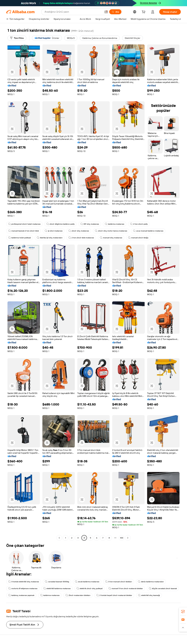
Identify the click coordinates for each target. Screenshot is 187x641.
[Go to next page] (128, 538)
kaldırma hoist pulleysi (19, 237)
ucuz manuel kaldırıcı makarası (148, 231)
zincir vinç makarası (78, 231)
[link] (183, 611)
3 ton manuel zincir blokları (118, 581)
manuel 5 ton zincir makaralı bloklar (125, 588)
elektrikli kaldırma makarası (57, 588)
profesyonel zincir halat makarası (24, 224)
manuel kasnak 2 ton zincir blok (23, 231)
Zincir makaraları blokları (77, 595)
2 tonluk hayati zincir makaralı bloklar (114, 595)
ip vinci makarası (53, 231)
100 (121, 538)
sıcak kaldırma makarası (87, 581)
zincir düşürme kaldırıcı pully (60, 224)
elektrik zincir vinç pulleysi (90, 588)
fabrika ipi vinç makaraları (49, 237)
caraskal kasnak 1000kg (57, 581)
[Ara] (115, 11)
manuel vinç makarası (111, 237)
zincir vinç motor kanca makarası (111, 231)
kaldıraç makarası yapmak (21, 595)
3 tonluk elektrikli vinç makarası (23, 581)
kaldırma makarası (114, 224)
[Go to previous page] (59, 538)
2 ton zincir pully (139, 224)
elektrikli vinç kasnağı (149, 595)
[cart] (144, 12)
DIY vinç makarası (89, 224)
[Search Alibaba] (73, 12)
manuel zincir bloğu (138, 237)
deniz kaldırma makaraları (151, 581)
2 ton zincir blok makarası (81, 237)
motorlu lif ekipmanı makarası (22, 588)
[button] (106, 12)
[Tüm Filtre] (16, 38)
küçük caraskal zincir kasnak (163, 588)
